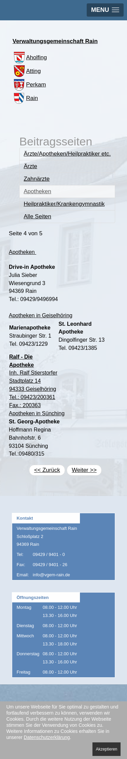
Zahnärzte (37, 179)
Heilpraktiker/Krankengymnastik (64, 204)
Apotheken (37, 191)
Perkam (29, 84)
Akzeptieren (106, 749)
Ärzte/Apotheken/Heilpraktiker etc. (67, 154)
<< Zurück (47, 470)
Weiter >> (84, 470)
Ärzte (30, 166)
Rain (25, 98)
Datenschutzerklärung (47, 737)
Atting (27, 71)
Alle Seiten (37, 216)
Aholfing (30, 57)
